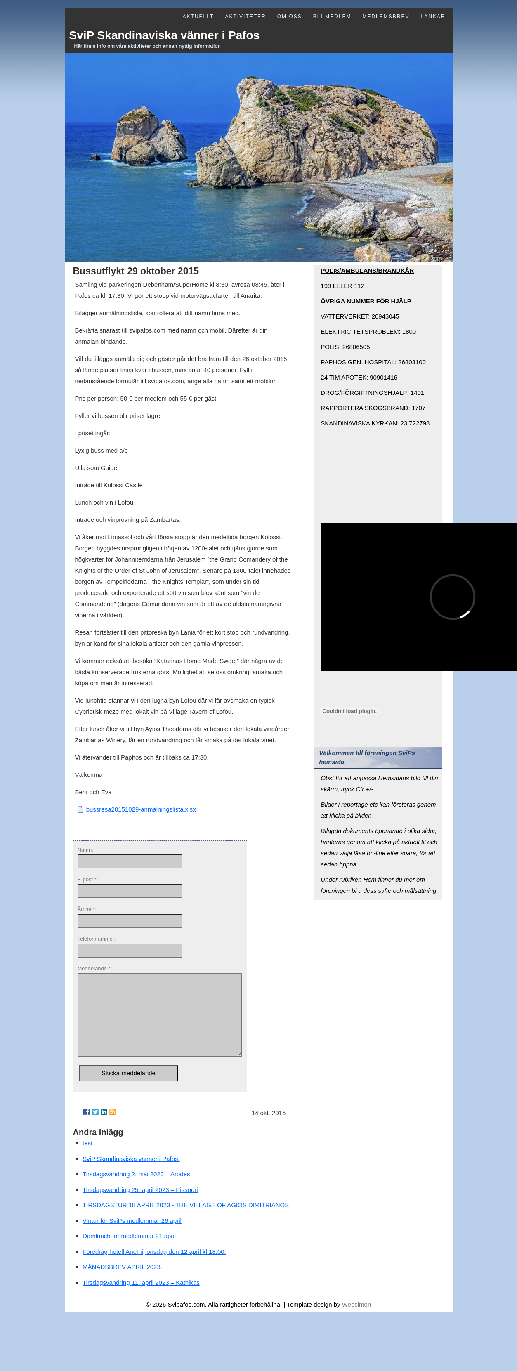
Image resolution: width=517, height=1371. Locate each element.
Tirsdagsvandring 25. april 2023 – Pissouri (140, 1206)
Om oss (289, 16)
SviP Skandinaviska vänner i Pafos (164, 35)
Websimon (356, 1320)
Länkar (432, 16)
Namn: (85, 850)
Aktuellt (198, 16)
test (87, 1159)
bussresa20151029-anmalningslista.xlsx (141, 809)
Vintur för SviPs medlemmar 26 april (132, 1237)
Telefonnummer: (97, 939)
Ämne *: (87, 909)
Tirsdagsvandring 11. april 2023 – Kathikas (141, 1299)
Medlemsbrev (385, 16)
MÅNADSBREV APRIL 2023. (122, 1283)
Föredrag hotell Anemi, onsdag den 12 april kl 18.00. (154, 1268)
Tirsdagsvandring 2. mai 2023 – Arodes (136, 1190)
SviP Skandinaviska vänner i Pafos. (131, 1175)
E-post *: (88, 879)
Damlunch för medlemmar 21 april (129, 1252)
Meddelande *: (95, 968)
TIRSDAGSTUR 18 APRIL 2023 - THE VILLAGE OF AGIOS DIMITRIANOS (186, 1221)
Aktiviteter (245, 16)
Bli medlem (332, 16)
